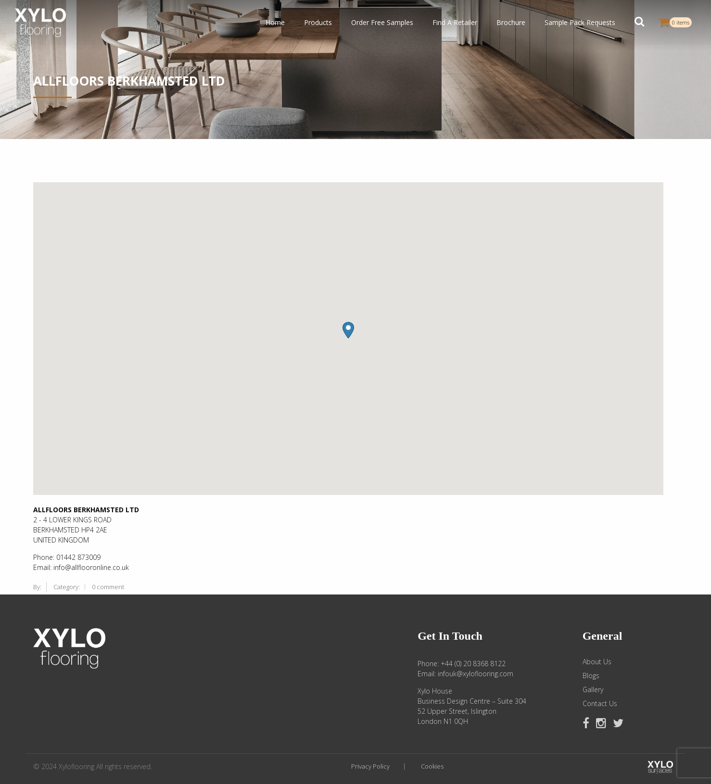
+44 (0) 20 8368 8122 (473, 663)
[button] (639, 22)
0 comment (108, 586)
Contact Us (600, 703)
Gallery (593, 689)
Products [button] (318, 22)
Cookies (432, 766)
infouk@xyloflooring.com (475, 673)
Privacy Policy (370, 766)
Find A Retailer (454, 22)
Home (275, 22)
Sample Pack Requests (580, 22)
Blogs (591, 675)
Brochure (510, 22)
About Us (597, 661)
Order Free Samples (382, 22)
